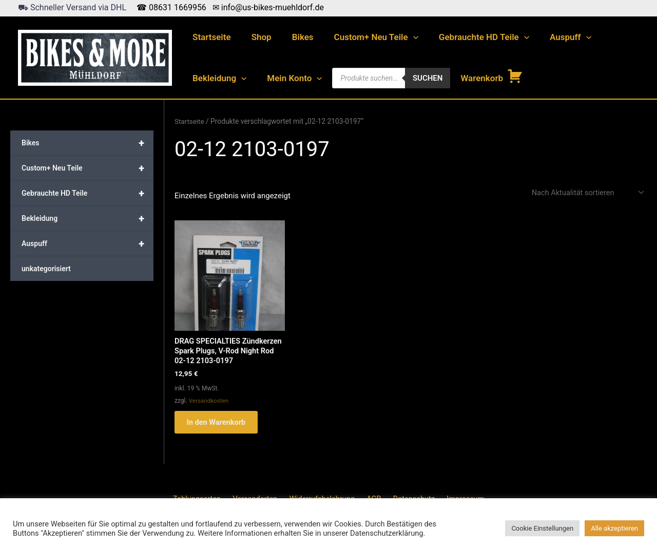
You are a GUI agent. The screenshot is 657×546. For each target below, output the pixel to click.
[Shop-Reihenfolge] (585, 192)
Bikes (295, 37)
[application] (402, 37)
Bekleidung (218, 78)
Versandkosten (209, 402)
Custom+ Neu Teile (365, 37)
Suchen (422, 78)
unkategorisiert (46, 269)
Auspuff (553, 37)
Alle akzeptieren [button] (614, 528)
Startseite (210, 37)
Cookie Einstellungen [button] (542, 528)
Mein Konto (289, 78)
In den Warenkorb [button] (220, 424)
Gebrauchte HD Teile (470, 37)
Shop (257, 37)
